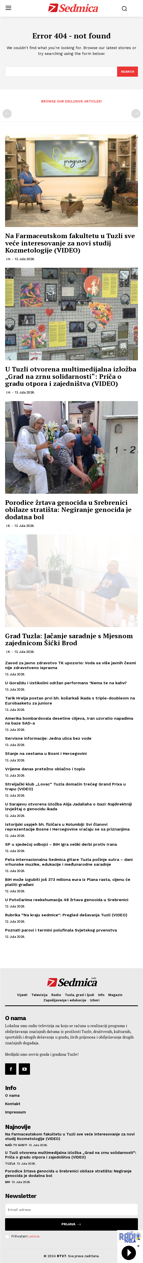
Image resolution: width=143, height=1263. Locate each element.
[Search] (127, 72)
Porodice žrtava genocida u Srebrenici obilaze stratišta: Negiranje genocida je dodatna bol (68, 509)
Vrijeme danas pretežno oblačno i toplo (45, 769)
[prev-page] (7, 113)
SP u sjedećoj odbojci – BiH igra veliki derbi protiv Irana (61, 844)
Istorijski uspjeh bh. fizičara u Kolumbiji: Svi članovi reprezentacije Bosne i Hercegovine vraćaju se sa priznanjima (67, 827)
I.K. (8, 526)
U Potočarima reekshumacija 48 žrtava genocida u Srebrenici (66, 899)
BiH (7, 1182)
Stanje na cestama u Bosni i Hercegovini (46, 753)
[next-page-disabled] (135, 113)
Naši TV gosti (16, 1145)
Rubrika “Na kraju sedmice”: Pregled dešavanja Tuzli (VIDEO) (66, 915)
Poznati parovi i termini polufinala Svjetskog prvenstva (61, 930)
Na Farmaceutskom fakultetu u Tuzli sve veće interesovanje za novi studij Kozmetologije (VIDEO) (70, 242)
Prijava (71, 1224)
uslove (34, 1236)
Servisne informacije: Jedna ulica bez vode (48, 738)
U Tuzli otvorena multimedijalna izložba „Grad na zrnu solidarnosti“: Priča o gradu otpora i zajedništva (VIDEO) (70, 376)
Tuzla (10, 1163)
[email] (71, 1210)
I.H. (8, 259)
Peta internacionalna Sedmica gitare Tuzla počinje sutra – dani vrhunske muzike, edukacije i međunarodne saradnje (69, 862)
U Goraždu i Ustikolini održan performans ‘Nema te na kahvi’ (66, 682)
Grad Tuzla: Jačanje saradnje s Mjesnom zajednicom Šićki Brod (69, 639)
